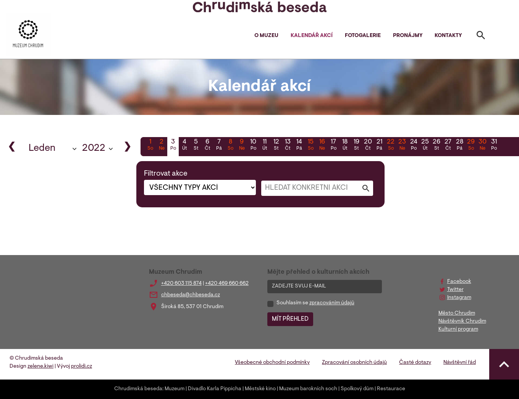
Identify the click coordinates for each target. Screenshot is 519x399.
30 (482, 145)
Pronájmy (407, 36)
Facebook (459, 281)
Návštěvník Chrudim (462, 321)
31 (494, 145)
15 (310, 145)
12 (276, 145)
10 (253, 145)
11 (264, 145)
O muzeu (266, 36)
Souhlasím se (315, 303)
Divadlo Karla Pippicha (214, 389)
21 (379, 145)
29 (471, 145)
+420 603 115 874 (181, 283)
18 (345, 145)
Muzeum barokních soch (308, 389)
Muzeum (174, 389)
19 (356, 145)
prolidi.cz (81, 366)
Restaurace (391, 389)
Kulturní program (458, 329)
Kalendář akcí (312, 36)
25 (425, 145)
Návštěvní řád (459, 362)
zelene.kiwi (40, 366)
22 (390, 145)
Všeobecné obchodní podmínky (272, 362)
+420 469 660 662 (227, 283)
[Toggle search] (481, 37)
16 (322, 145)
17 (333, 145)
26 (436, 145)
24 (413, 145)
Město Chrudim (456, 313)
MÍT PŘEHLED (290, 319)
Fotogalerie (363, 36)
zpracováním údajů (331, 303)
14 (299, 145)
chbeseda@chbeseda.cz (190, 295)
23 (402, 145)
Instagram (459, 297)
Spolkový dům (357, 389)
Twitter (455, 289)
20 (367, 145)
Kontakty (448, 36)
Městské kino (260, 389)
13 (287, 145)
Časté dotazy (415, 362)
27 (448, 145)
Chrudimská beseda (138, 389)
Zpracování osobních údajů (354, 362)
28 (459, 145)
